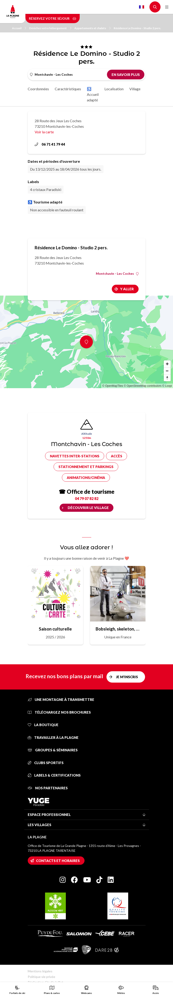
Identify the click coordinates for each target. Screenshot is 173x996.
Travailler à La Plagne (53, 737)
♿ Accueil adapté (93, 94)
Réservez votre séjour (52, 18)
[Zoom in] (167, 363)
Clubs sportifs (46, 763)
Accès (116, 456)
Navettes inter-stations (74, 456)
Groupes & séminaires (53, 750)
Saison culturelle (55, 628)
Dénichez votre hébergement (50, 28)
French (141, 7)
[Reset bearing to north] (167, 377)
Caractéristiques (68, 89)
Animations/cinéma (86, 477)
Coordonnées (38, 89)
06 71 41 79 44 (50, 144)
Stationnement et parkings (85, 467)
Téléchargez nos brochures (59, 712)
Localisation (114, 89)
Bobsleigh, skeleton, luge (118, 628)
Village (134, 89)
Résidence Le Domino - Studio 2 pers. (137, 28)
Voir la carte (44, 132)
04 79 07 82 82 (86, 498)
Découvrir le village (88, 508)
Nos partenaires (48, 788)
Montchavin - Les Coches (117, 273)
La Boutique (43, 725)
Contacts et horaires (58, 861)
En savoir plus (126, 74)
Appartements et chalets (92, 28)
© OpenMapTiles (112, 385)
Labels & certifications (54, 775)
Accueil (19, 28)
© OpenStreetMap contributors (142, 385)
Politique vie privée (41, 977)
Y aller (127, 289)
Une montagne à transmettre (61, 699)
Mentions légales (40, 971)
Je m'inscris (127, 677)
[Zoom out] (167, 370)
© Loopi (167, 385)
